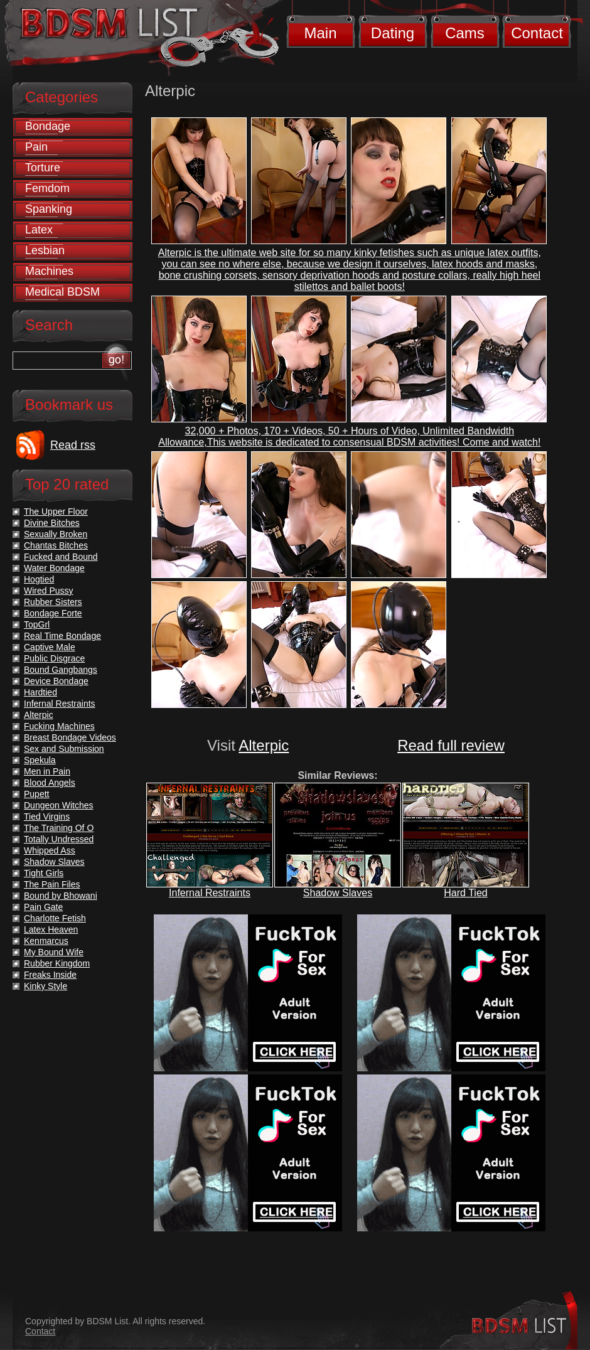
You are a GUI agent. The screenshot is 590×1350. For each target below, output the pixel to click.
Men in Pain (47, 771)
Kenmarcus (46, 941)
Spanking (48, 209)
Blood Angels (49, 783)
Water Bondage (54, 568)
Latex (39, 229)
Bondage (47, 126)
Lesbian (45, 250)
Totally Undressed (59, 839)
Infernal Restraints (209, 892)
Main (320, 32)
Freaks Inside (50, 975)
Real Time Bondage (62, 636)
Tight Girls (43, 873)
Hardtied (40, 692)
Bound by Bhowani (60, 896)
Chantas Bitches (56, 545)
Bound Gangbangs (60, 670)
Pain (36, 147)
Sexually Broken (55, 534)
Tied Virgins (47, 817)
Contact (537, 32)
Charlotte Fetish (55, 918)
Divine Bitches (52, 523)
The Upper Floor (56, 511)
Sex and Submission (64, 749)
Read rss (72, 445)
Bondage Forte (53, 613)
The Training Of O (59, 828)
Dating (392, 32)
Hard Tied (465, 892)
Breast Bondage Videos (70, 737)
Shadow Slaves (337, 892)
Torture (42, 167)
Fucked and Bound (61, 557)
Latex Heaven (51, 929)
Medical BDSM (62, 292)
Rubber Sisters (53, 602)
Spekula (40, 760)
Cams (465, 32)
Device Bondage (56, 681)
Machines (49, 271)
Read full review (451, 745)
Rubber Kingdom (57, 963)
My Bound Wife (53, 952)
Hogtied (39, 579)
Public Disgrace (54, 658)
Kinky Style (45, 986)
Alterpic (264, 745)
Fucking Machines (59, 726)
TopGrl (37, 624)
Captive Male (49, 647)
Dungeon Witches (59, 805)
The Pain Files (52, 884)
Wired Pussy (48, 591)
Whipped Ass (49, 850)
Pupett (36, 794)
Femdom (47, 188)
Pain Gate (43, 907)
